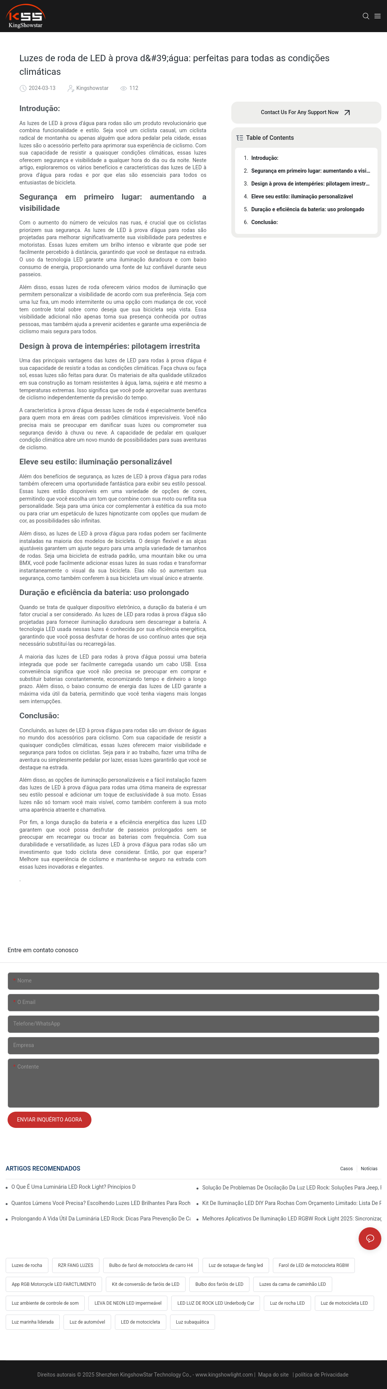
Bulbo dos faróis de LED (219, 1284)
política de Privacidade (322, 1375)
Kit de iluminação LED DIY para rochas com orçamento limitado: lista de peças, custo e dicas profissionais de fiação (291, 1203)
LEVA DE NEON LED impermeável (127, 1303)
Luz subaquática (192, 1322)
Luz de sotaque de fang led (236, 1265)
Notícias (369, 1168)
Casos (346, 1168)
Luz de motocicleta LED (344, 1303)
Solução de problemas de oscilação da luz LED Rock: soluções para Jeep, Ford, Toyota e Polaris (291, 1188)
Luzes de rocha (27, 1265)
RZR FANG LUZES (75, 1265)
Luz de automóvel (87, 1322)
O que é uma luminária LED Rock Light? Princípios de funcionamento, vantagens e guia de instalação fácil (73, 1187)
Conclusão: (264, 222)
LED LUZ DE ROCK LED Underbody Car (215, 1303)
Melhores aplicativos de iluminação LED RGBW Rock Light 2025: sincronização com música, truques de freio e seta (291, 1219)
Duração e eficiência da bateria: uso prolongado (307, 209)
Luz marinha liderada (33, 1322)
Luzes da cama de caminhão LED (292, 1284)
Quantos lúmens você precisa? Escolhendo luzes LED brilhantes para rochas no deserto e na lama (100, 1203)
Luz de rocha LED (287, 1303)
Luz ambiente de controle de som (45, 1303)
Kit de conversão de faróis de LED (146, 1284)
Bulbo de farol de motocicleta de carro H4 (151, 1265)
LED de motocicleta (140, 1322)
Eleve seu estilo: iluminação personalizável (302, 196)
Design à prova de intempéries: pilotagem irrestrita (310, 184)
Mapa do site (273, 1375)
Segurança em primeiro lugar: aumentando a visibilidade (310, 171)
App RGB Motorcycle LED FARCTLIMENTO (54, 1284)
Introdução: (265, 158)
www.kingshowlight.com (224, 1375)
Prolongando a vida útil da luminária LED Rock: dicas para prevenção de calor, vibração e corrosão (100, 1219)
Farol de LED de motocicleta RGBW (314, 1265)
